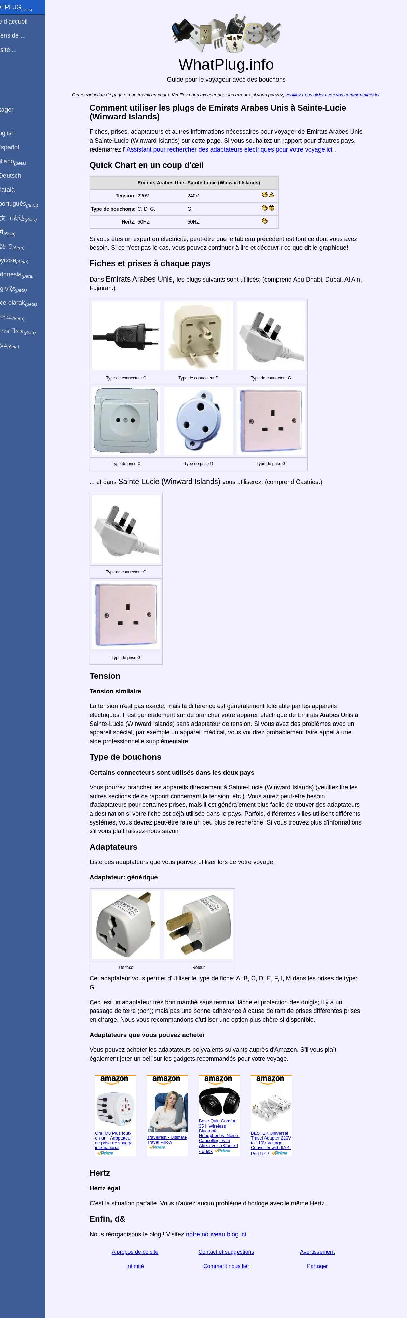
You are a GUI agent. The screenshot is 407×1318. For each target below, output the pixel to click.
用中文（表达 (28, 218)
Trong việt (23, 289)
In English (17, 133)
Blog (10, 74)
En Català (17, 189)
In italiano (23, 162)
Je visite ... (18, 49)
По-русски (24, 260)
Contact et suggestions (234, 1252)
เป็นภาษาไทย (28, 331)
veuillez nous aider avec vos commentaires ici (340, 94)
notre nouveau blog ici (224, 1234)
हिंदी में (18, 232)
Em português (29, 204)
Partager (325, 1266)
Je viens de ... (23, 35)
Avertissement (325, 1252)
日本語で (22, 246)
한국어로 (22, 317)
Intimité (143, 1266)
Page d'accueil (24, 21)
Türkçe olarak (28, 303)
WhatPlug (26, 8)
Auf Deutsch (20, 175)
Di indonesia (27, 274)
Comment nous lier (234, 1266)
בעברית (19, 345)
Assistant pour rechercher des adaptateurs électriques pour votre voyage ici (238, 149)
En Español (19, 147)
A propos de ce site (143, 1252)
